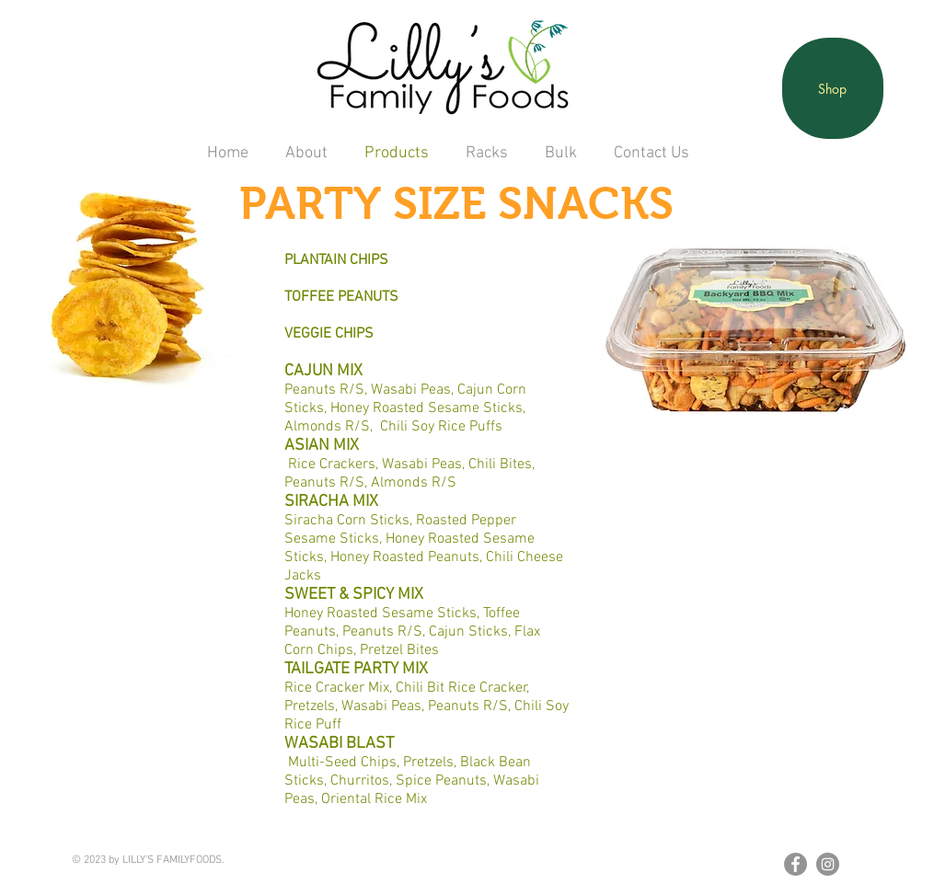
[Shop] (832, 88)
